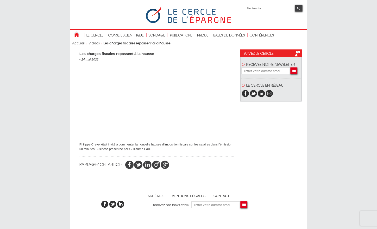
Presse (202, 35)
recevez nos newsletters (172, 204)
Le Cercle (94, 35)
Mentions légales (188, 196)
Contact (222, 196)
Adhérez (156, 196)
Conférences (262, 35)
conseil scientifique (126, 35)
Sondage (157, 35)
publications (181, 35)
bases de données (229, 35)
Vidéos (94, 43)
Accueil (78, 43)
